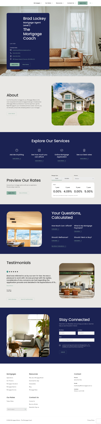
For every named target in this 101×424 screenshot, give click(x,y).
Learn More (12, 113)
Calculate (55, 229)
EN (91, 3)
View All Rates (23, 193)
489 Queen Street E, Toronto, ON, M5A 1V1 (24, 59)
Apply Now (82, 3)
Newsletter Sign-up (34, 407)
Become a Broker (33, 404)
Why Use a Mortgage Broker (36, 378)
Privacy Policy (90, 420)
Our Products (10, 381)
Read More (10, 285)
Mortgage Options (11, 387)
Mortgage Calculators (12, 384)
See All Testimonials (26, 299)
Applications (10, 378)
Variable (67, 178)
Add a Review (12, 299)
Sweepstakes (32, 384)
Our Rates (49, 3)
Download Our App (34, 381)
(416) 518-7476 (16, 53)
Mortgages (38, 3)
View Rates (26, 64)
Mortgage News (33, 390)
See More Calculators (59, 246)
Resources (60, 3)
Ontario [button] (77, 178)
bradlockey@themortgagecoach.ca (22, 50)
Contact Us (71, 3)
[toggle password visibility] (25, 409)
